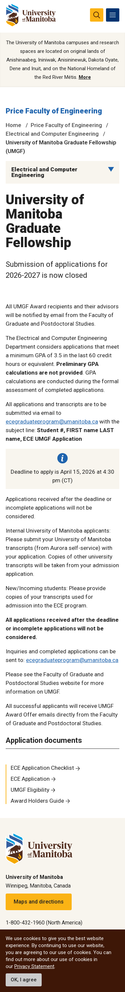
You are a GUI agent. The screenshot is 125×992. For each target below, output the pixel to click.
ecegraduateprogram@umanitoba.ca (52, 421)
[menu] (112, 15)
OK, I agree (24, 980)
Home (13, 125)
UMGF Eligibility (30, 789)
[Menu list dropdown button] (111, 169)
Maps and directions (39, 902)
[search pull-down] (96, 15)
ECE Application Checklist (42, 767)
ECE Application (30, 778)
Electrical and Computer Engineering (52, 133)
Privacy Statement (34, 966)
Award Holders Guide (37, 800)
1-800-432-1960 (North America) (44, 922)
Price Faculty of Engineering (54, 111)
